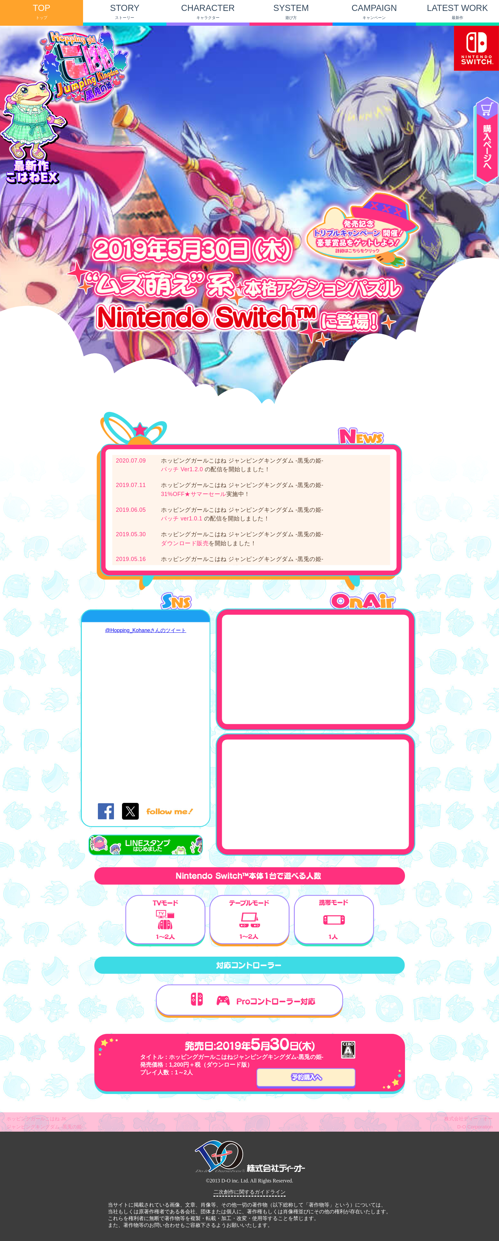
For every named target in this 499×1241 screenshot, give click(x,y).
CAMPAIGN (374, 11)
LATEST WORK (457, 11)
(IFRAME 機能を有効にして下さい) (249, 1186)
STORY (124, 11)
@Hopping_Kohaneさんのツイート (145, 630)
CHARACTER (208, 11)
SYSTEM (291, 11)
